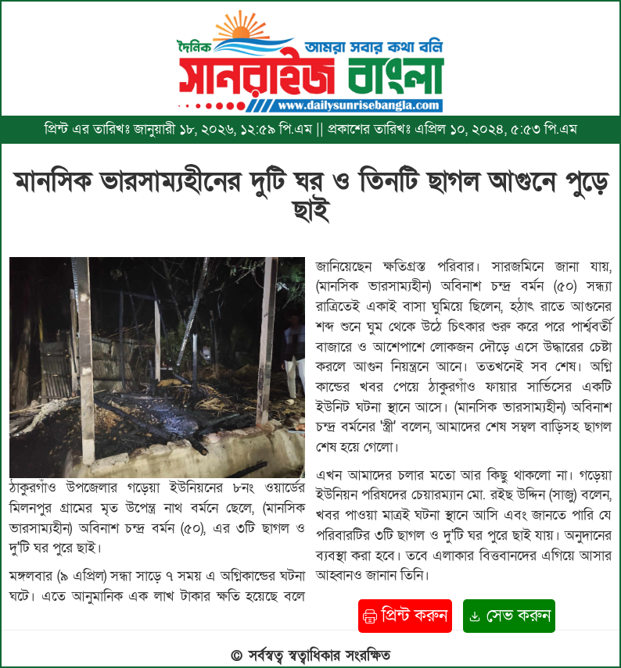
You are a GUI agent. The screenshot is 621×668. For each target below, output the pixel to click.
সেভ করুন (509, 616)
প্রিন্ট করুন (405, 616)
